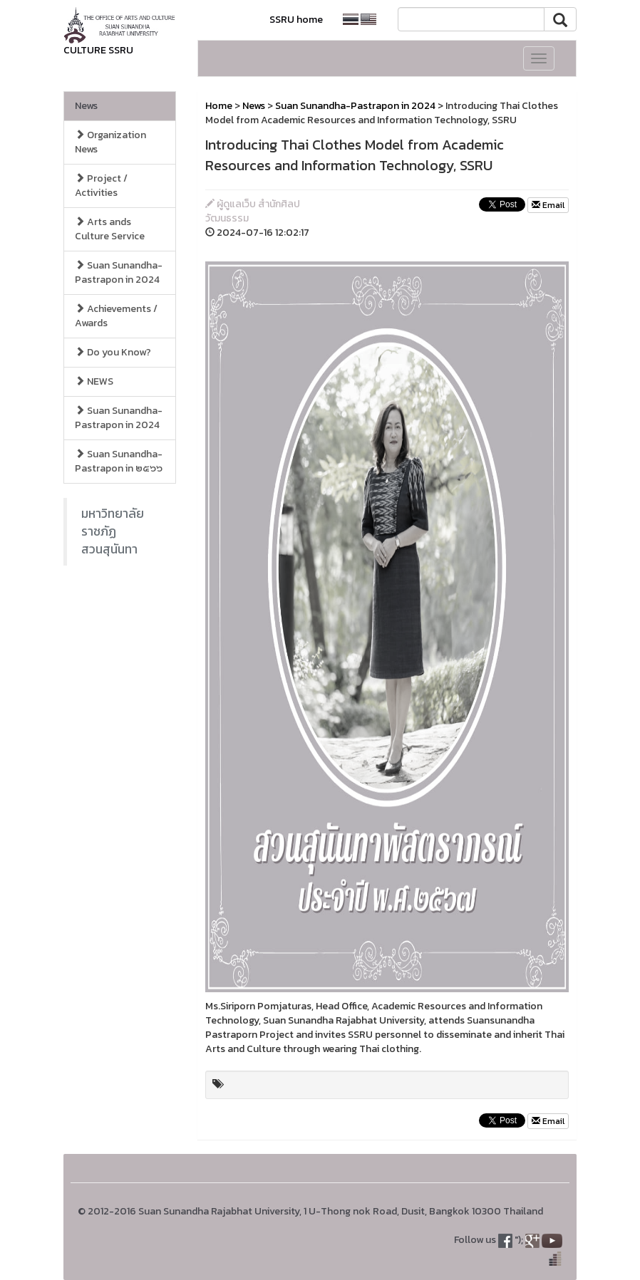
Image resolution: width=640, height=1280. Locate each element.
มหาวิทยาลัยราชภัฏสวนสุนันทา (112, 531)
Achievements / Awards (116, 316)
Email (548, 205)
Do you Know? (113, 352)
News (86, 105)
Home (218, 105)
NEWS (94, 381)
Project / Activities (101, 185)
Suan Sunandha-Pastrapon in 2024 (118, 272)
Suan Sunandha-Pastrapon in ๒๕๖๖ (118, 461)
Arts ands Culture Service (110, 229)
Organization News (110, 142)
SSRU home (296, 19)
